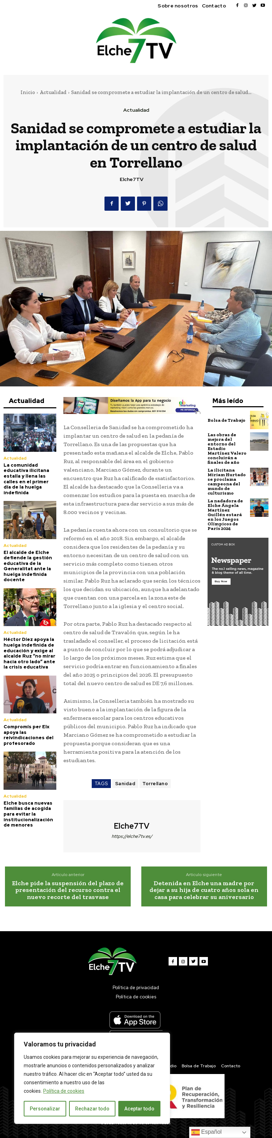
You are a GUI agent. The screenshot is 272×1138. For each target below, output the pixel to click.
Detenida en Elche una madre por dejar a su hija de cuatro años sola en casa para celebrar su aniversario (204, 890)
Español (206, 1132)
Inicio (28, 92)
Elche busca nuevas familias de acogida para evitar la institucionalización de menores (28, 814)
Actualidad (53, 92)
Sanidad (125, 784)
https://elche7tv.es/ (132, 836)
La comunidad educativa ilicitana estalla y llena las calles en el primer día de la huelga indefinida (26, 479)
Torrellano (155, 784)
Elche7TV (131, 179)
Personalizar (45, 1108)
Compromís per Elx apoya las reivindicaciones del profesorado (28, 735)
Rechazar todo (92, 1108)
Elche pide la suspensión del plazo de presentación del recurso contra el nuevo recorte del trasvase (68, 890)
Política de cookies (63, 1091)
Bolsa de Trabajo (226, 420)
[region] (92, 1078)
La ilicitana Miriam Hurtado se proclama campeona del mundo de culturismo (227, 481)
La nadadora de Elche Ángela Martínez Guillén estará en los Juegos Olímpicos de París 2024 (225, 514)
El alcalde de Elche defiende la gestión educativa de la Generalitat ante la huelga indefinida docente (28, 566)
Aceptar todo (139, 1108)
